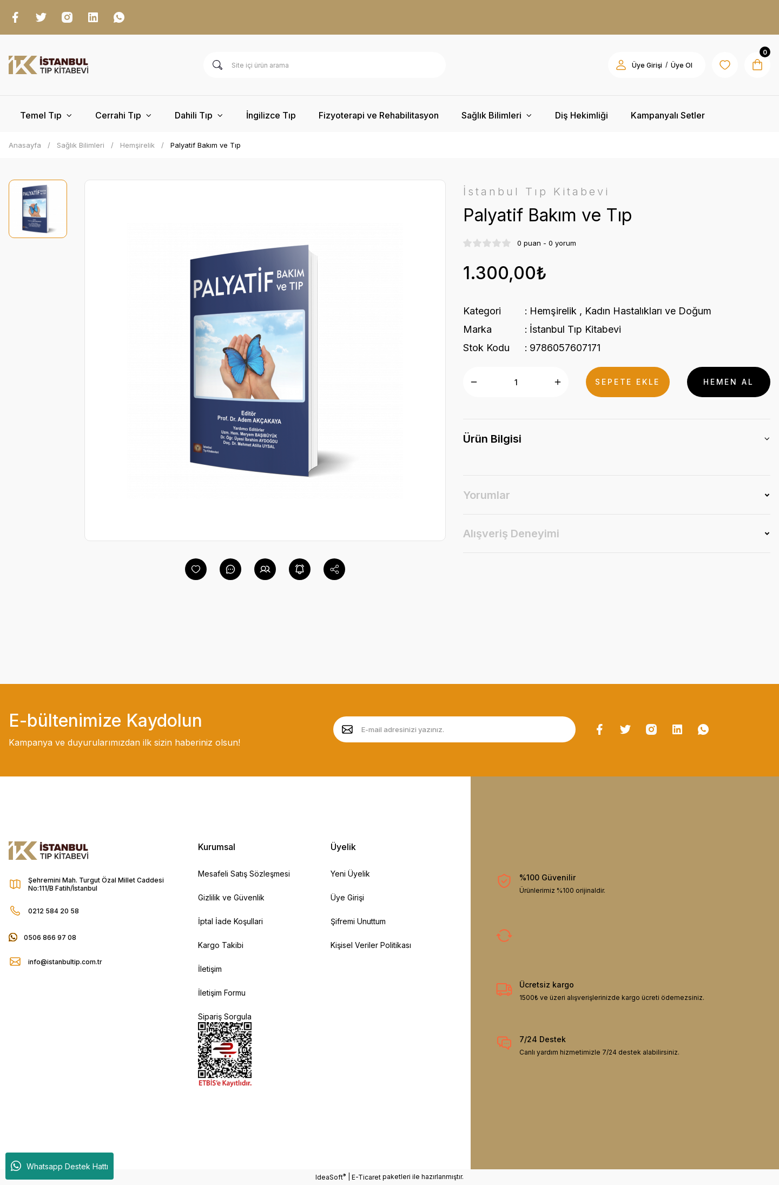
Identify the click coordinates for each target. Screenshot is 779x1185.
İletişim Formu (222, 992)
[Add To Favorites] (196, 569)
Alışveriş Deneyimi (511, 533)
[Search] (324, 65)
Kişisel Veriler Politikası (371, 945)
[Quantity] (516, 382)
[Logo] (48, 65)
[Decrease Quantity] (474, 382)
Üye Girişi (347, 897)
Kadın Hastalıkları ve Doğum (648, 311)
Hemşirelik (553, 311)
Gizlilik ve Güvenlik (231, 897)
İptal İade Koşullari (230, 921)
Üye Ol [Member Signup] (681, 65)
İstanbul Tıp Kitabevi (575, 329)
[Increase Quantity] (558, 382)
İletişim (210, 968)
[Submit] (347, 729)
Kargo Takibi (220, 945)
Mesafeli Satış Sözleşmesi (244, 873)
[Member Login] (621, 64)
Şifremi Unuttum (358, 921)
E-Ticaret (366, 1177)
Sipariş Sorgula (225, 1016)
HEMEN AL (728, 381)
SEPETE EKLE (627, 381)
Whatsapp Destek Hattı (59, 1166)
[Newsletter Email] (454, 729)
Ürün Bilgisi (492, 438)
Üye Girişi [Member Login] (647, 65)
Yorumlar (486, 495)
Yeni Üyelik (350, 873)
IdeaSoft (330, 1177)
